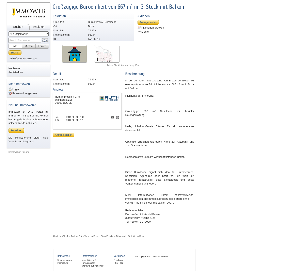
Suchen (18, 26)
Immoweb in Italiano (19, 151)
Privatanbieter (88, 263)
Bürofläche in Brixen (89, 236)
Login (14, 89)
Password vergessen (23, 93)
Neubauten (15, 68)
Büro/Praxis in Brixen (112, 236)
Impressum (63, 263)
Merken (144, 31)
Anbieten (38, 26)
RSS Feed (118, 263)
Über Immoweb (65, 260)
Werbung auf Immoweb (92, 266)
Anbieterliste (16, 72)
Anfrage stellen (148, 22)
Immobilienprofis (89, 260)
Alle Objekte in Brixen (134, 236)
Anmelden (16, 130)
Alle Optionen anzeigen (23, 58)
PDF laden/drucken (151, 27)
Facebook (118, 260)
